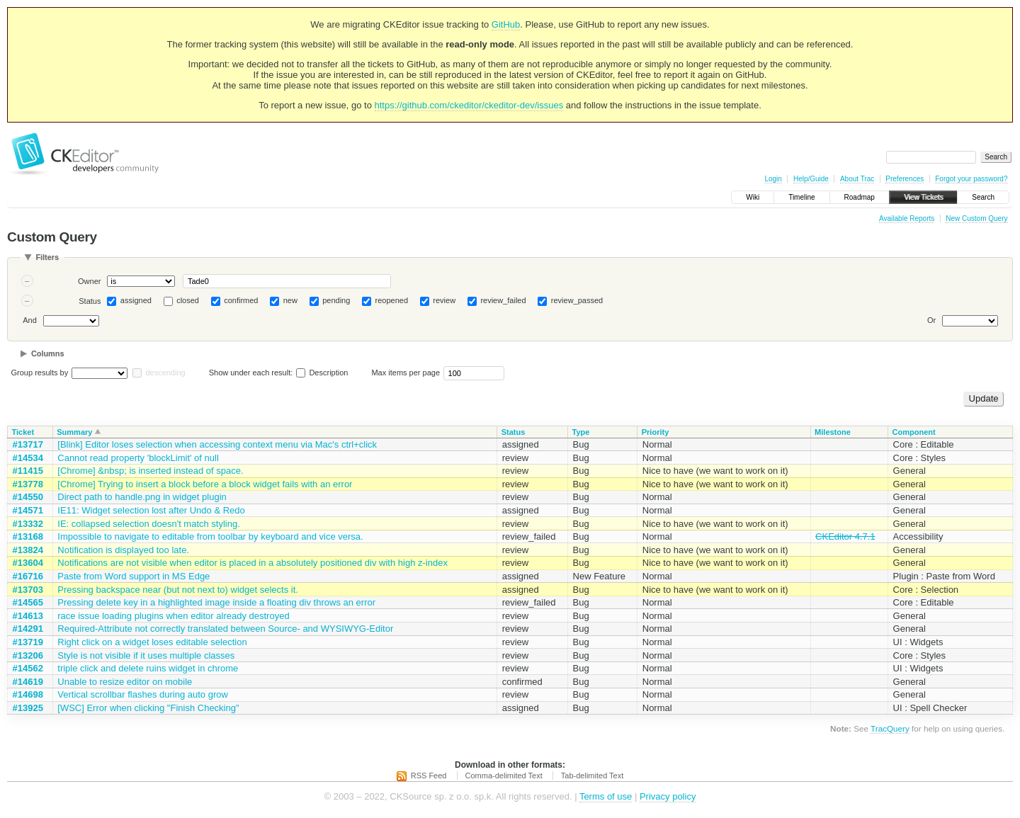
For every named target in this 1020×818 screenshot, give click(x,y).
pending (336, 300)
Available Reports (906, 218)
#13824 (28, 550)
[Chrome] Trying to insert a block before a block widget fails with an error (204, 484)
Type (581, 432)
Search (983, 197)
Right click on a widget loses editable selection (151, 642)
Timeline (801, 197)
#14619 (28, 681)
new (290, 300)
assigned (136, 300)
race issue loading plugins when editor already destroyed (173, 615)
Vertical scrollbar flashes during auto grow (142, 694)
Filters (47, 257)
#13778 (28, 484)
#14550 (28, 497)
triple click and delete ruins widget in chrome (147, 668)
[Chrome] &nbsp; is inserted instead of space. (150, 470)
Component (914, 432)
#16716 (28, 576)
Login (772, 179)
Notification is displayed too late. (123, 550)
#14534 (28, 458)
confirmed (241, 300)
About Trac (857, 179)
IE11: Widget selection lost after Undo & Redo (150, 510)
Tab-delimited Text (592, 775)
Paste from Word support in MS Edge (133, 576)
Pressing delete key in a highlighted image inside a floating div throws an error (216, 602)
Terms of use (605, 796)
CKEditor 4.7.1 (845, 536)
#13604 (28, 562)
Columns (47, 353)
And (30, 320)
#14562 (28, 668)
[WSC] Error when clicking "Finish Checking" (148, 708)
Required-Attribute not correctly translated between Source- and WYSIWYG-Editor (225, 628)
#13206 (28, 655)
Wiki (752, 197)
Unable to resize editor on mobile (124, 681)
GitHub (506, 24)
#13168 (28, 536)
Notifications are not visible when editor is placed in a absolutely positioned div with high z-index (252, 562)
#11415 (28, 470)
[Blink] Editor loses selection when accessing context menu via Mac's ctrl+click (217, 444)
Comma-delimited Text (504, 775)
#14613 (28, 615)
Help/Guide (811, 179)
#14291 (28, 628)
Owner (89, 281)
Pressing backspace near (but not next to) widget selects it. (177, 589)
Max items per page (405, 372)
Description (322, 372)
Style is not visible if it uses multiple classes (145, 655)
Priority (655, 432)
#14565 (28, 602)
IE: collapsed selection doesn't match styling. (148, 523)
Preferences (904, 179)
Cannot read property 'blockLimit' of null (138, 458)
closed (187, 300)
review (444, 300)
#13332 (28, 523)
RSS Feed (429, 775)
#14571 (28, 510)
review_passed (577, 300)
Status (90, 301)
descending (165, 372)
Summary (74, 432)
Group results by (40, 372)
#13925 (28, 708)
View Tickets (923, 197)
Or (931, 320)
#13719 (28, 642)
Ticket (23, 432)
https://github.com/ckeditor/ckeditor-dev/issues (469, 105)
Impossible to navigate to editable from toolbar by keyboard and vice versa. (210, 536)
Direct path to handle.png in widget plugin (142, 497)
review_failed (503, 300)
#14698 (28, 694)
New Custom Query (976, 218)
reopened (392, 300)
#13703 (28, 589)
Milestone (833, 432)
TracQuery (890, 728)
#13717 (28, 444)
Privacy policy (668, 796)
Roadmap (859, 197)
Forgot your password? (971, 179)
